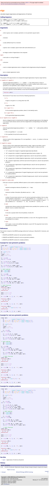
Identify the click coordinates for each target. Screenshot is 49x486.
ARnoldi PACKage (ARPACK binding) (24, 472)
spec (4, 460)
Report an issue (11, 469)
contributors (6, 484)
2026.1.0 (27, 2)
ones (16, 247)
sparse (6, 270)
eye (4, 251)
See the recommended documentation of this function (13, 4)
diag (11, 247)
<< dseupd (3, 472)
